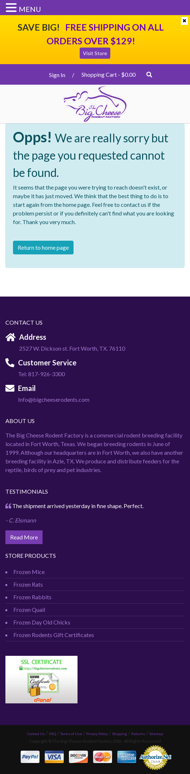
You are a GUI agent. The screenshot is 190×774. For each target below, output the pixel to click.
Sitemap (156, 733)
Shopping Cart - (108, 74)
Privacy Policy (97, 733)
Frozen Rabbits (32, 596)
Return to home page (43, 247)
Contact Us (36, 733)
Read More (24, 537)
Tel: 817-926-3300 (41, 373)
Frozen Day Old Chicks (41, 622)
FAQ (52, 733)
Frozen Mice (29, 571)
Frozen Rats (28, 584)
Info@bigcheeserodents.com (53, 399)
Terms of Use (71, 733)
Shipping (119, 733)
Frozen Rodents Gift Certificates (53, 634)
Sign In (57, 74)
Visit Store (95, 53)
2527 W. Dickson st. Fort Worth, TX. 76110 (72, 348)
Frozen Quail (29, 609)
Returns (138, 733)
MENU (30, 9)
